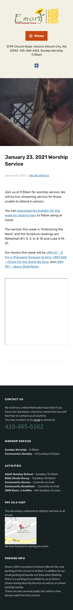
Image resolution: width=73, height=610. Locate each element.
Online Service (39, 175)
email (37, 420)
